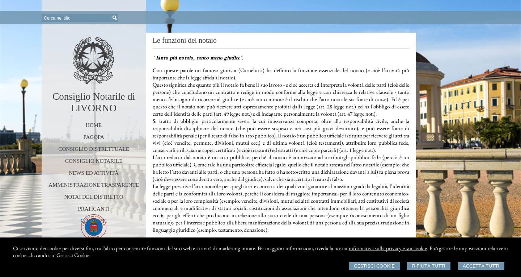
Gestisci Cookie (374, 266)
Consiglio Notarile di (93, 96)
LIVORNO (94, 107)
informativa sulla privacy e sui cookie (388, 248)
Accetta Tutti (481, 266)
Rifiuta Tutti (428, 266)
